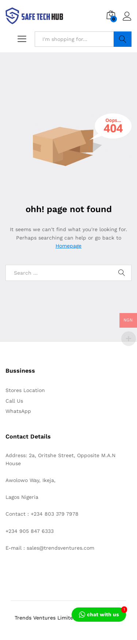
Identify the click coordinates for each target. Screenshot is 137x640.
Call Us (14, 401)
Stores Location (25, 390)
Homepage (68, 246)
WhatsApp (18, 411)
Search (123, 39)
